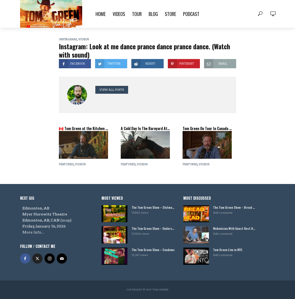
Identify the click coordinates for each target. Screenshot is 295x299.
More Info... (33, 232)
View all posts (111, 89)
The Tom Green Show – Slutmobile (153, 207)
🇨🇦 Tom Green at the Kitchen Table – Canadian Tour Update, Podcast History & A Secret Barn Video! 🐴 (83, 128)
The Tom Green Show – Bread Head (234, 207)
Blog (153, 13)
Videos (119, 13)
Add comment (222, 212)
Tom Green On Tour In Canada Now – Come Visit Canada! (207, 128)
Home (101, 13)
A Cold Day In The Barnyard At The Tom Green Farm (145, 128)
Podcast (191, 13)
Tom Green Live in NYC (227, 250)
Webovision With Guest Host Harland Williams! (234, 228)
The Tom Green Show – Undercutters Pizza (153, 228)
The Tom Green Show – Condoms (153, 250)
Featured (66, 164)
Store (170, 13)
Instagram (68, 39)
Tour (137, 13)
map (66, 220)
